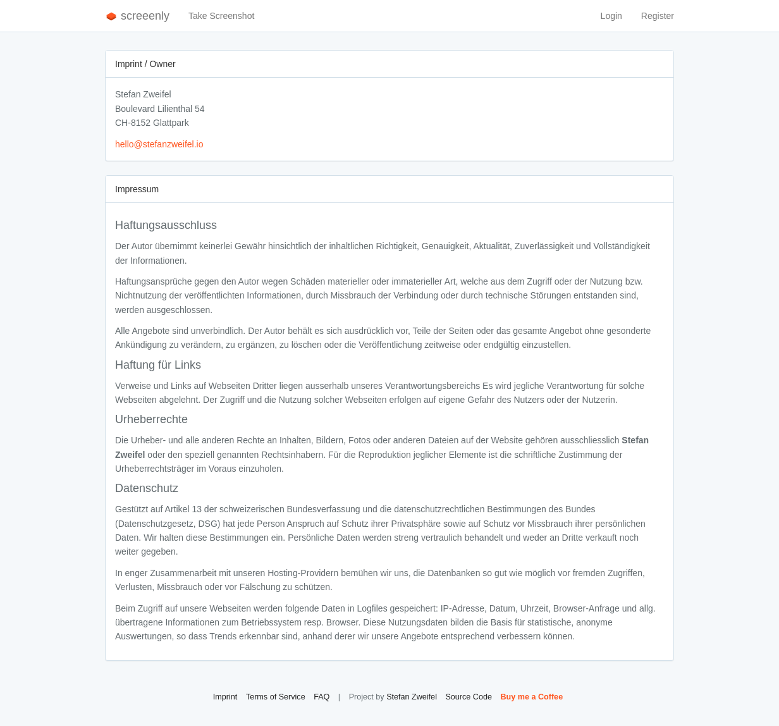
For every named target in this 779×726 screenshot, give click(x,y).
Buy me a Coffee (531, 696)
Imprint (225, 696)
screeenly (137, 16)
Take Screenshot (221, 16)
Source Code (468, 696)
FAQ (321, 696)
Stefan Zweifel (411, 696)
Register (657, 16)
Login (611, 16)
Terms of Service (275, 696)
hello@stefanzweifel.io (159, 144)
